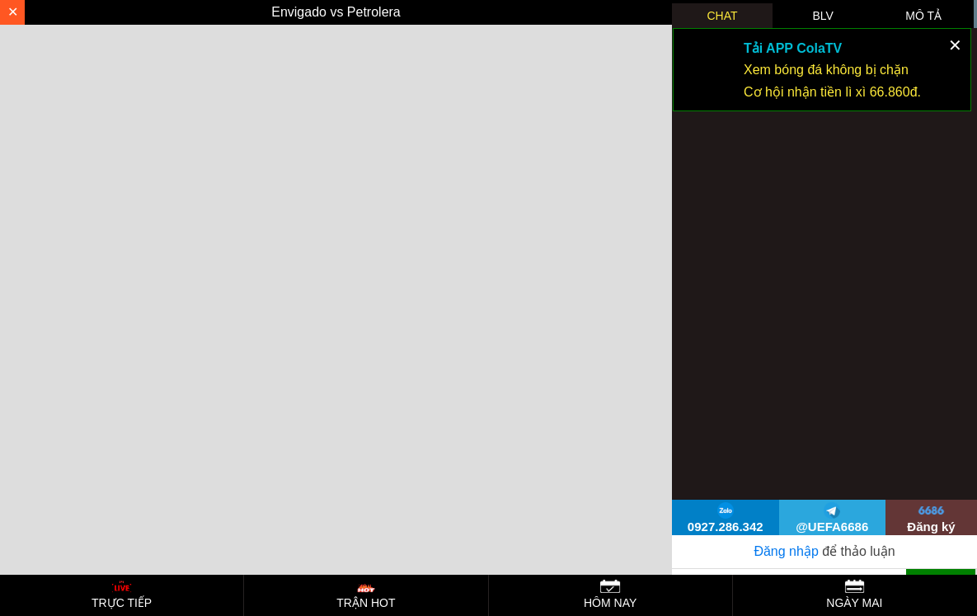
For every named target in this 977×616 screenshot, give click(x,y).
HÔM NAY (610, 594)
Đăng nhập (786, 551)
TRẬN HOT (365, 594)
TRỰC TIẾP (122, 594)
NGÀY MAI (854, 594)
